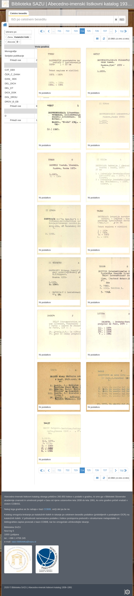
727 (105, 31)
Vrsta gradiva (42, 46)
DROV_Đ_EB (11, 101)
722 (67, 31)
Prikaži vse (15, 60)
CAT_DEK (10, 70)
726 (97, 31)
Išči (122, 19)
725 (89, 31)
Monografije (11, 51)
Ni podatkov (45, 93)
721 (59, 31)
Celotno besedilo (18, 14)
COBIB (47, 509)
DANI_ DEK (11, 79)
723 (76, 31)
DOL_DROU (11, 97)
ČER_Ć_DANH (12, 74)
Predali (45, 65)
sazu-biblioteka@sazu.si (24, 541)
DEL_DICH (10, 83)
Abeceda (44, 111)
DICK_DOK (10, 92)
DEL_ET (9, 88)
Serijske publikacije (14, 55)
